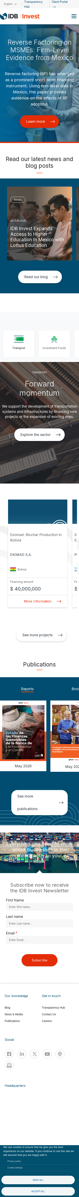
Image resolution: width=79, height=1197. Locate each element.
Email (10, 933)
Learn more (40, 121)
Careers (47, 1021)
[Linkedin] (21, 1053)
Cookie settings (15, 1167)
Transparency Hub (53, 1007)
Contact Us (49, 1014)
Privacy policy (14, 1161)
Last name (14, 916)
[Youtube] (47, 1053)
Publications (12, 1021)
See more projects (42, 635)
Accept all (38, 1191)
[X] (34, 1053)
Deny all (38, 1180)
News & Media (14, 1014)
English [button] (8, 3)
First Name (15, 900)
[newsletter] (9, 1065)
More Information (41, 601)
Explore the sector (40, 434)
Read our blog (41, 277)
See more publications (40, 802)
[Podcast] (59, 1053)
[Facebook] (9, 1053)
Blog (7, 1007)
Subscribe (39, 960)
